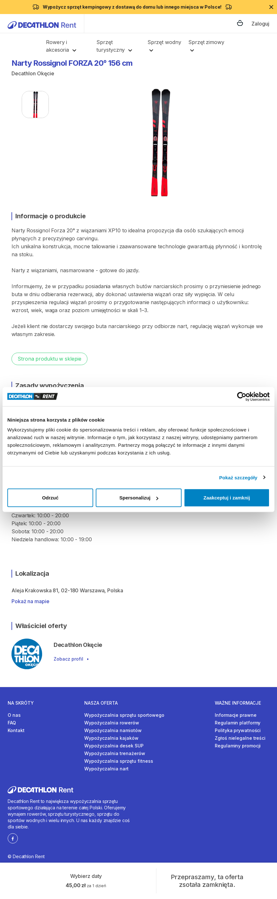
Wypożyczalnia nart (106, 768)
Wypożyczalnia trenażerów (114, 753)
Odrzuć (50, 497)
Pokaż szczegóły (238, 477)
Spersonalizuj (138, 497)
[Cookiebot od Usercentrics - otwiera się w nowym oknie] (242, 396)
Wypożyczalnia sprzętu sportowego (124, 715)
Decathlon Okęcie (32, 73)
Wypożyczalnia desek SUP (114, 745)
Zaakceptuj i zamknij (227, 497)
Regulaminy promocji (238, 745)
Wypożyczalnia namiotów (113, 730)
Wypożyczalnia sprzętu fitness (118, 761)
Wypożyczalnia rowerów (111, 722)
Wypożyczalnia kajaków (111, 738)
